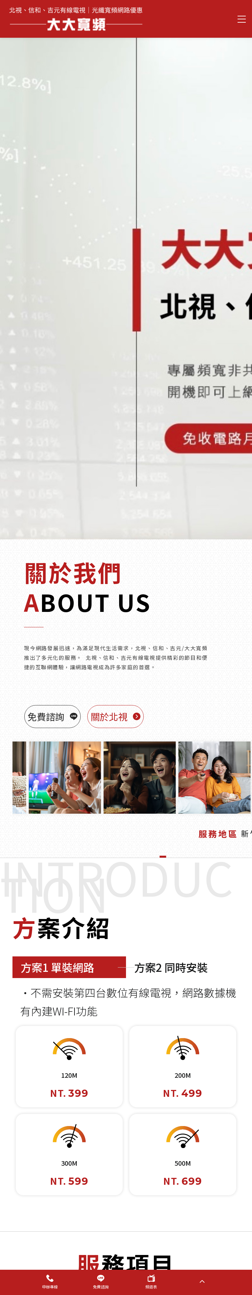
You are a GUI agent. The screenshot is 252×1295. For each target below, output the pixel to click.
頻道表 (151, 1282)
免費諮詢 (101, 1282)
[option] (126, 280)
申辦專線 (50, 1282)
